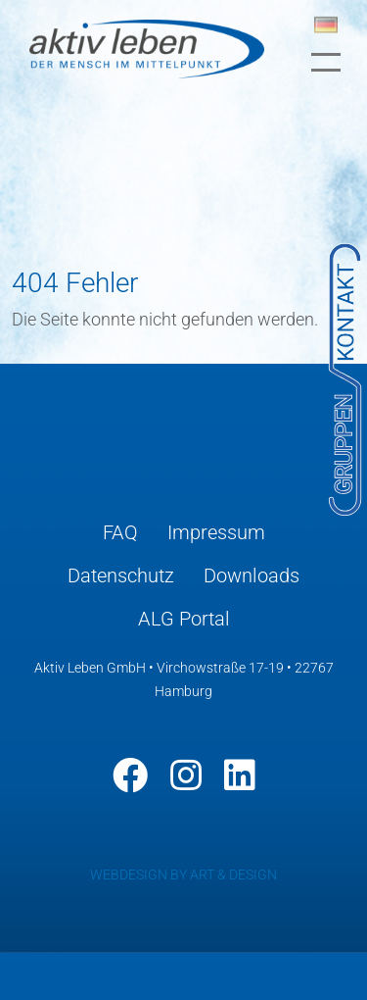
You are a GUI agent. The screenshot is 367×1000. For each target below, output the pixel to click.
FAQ (120, 532)
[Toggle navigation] (325, 62)
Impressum (216, 532)
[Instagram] (186, 775)
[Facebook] (130, 775)
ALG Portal (184, 618)
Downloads (251, 575)
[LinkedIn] (239, 775)
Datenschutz (121, 575)
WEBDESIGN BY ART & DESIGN (183, 874)
